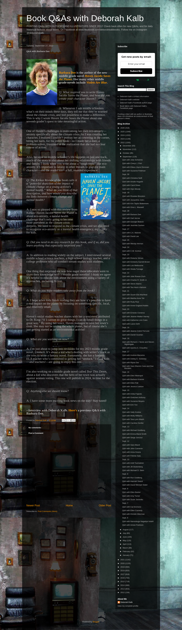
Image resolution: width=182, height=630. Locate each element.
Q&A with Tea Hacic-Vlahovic (134, 287)
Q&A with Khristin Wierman (133, 514)
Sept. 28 (125, 211)
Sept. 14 (125, 408)
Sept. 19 (125, 327)
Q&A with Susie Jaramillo (132, 499)
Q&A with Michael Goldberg (133, 430)
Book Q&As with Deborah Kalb (85, 18)
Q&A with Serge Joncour (132, 437)
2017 (123, 574)
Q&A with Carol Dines (131, 185)
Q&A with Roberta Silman (132, 258)
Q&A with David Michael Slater (135, 485)
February (127, 551)
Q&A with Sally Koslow (131, 412)
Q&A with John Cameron (132, 448)
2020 (123, 563)
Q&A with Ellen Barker (131, 492)
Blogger (96, 622)
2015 (123, 581)
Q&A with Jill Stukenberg (132, 467)
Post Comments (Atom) (47, 511)
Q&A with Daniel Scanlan (132, 335)
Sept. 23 (125, 254)
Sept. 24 (125, 247)
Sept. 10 (125, 459)
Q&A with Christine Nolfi (132, 178)
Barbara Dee (67, 72)
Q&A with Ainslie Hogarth (132, 182)
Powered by (136, 80)
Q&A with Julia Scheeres (132, 160)
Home (69, 505)
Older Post (105, 505)
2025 (123, 132)
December (127, 146)
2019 (123, 567)
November (127, 149)
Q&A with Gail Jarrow (131, 218)
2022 (123, 142)
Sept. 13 (125, 427)
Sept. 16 (125, 372)
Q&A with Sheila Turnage (132, 269)
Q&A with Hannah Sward (132, 481)
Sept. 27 (125, 229)
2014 (123, 585)
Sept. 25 (125, 240)
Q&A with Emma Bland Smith (134, 434)
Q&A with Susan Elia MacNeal (134, 295)
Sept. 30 (125, 174)
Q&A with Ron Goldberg (132, 478)
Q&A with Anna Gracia (131, 452)
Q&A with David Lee (130, 236)
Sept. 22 (125, 273)
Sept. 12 (125, 441)
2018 (123, 570)
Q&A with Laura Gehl (131, 324)
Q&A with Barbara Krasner (133, 379)
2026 (123, 128)
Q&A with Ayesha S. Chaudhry (134, 348)
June (125, 537)
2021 (123, 560)
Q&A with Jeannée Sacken (133, 225)
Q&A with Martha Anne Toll (133, 298)
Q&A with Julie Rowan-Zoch (133, 276)
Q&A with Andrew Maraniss (133, 355)
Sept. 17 (125, 352)
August (126, 529)
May (125, 540)
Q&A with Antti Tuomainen (133, 463)
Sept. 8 (125, 489)
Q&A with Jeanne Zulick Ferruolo (135, 331)
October (126, 153)
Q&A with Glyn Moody (131, 189)
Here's (73, 410)
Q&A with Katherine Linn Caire (135, 320)
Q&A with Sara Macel (131, 445)
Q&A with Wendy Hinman (132, 244)
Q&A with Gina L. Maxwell (133, 207)
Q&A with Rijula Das (130, 362)
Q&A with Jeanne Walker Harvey (135, 316)
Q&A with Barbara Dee (131, 214)
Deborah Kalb (127, 602)
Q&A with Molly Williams (132, 416)
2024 (123, 135)
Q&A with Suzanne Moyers (133, 401)
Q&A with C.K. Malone (131, 233)
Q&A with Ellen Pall (130, 383)
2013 (123, 589)
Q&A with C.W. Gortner (131, 251)
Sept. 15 (125, 390)
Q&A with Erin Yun (129, 405)
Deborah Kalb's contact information (134, 96)
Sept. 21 (125, 291)
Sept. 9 (125, 474)
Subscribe (136, 71)
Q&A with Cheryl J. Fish (132, 163)
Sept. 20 (125, 309)
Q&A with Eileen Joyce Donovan (135, 167)
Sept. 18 (125, 338)
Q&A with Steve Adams (131, 284)
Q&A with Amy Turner (131, 496)
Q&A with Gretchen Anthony (133, 397)
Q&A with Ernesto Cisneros (133, 313)
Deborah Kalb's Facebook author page (136, 103)
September (127, 157)
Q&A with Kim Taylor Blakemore (135, 203)
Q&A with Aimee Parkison (132, 525)
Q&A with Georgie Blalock (133, 222)
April (125, 544)
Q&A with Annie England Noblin (135, 306)
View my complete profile (128, 606)
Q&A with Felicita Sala (131, 456)
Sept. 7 (125, 503)
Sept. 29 (125, 193)
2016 (123, 578)
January (126, 555)
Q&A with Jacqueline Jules (133, 200)
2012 (123, 592)
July (125, 533)
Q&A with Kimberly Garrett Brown (136, 262)
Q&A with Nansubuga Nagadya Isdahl (138, 521)
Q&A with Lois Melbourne (132, 265)
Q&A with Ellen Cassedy (132, 510)
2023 (123, 139)
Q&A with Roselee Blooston (133, 196)
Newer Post (33, 505)
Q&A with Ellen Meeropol (132, 376)
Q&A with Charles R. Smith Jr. (134, 280)
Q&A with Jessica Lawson (133, 386)
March (125, 548)
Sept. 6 (125, 518)
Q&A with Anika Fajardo (132, 394)
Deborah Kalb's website (129, 99)
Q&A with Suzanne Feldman (134, 171)
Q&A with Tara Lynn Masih (133, 419)
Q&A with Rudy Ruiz (130, 302)
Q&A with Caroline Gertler (133, 423)
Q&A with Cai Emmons (131, 507)
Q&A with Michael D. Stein (133, 470)
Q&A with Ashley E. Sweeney (134, 359)
